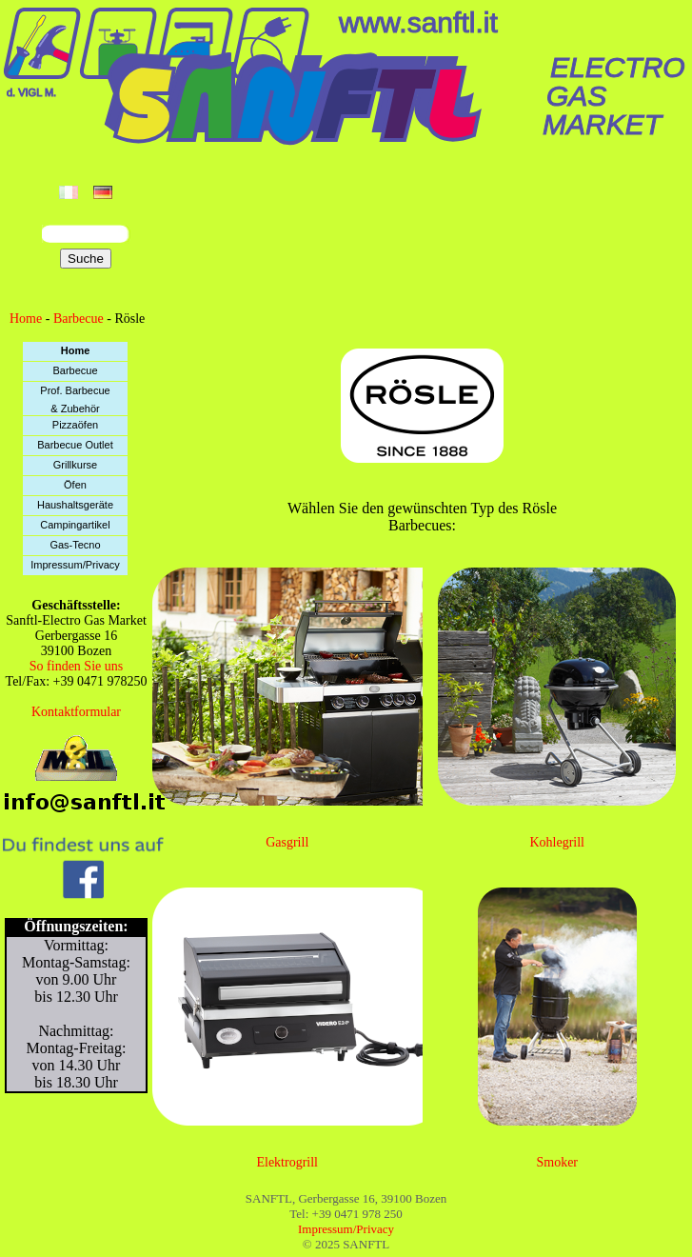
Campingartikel (74, 524)
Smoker (557, 1162)
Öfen (75, 484)
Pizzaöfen (75, 424)
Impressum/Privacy (75, 564)
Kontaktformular (76, 712)
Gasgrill (287, 842)
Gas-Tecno (74, 544)
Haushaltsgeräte (75, 504)
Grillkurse (75, 464)
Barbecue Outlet (75, 444)
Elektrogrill (287, 1162)
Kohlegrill (556, 842)
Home (26, 318)
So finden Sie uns (76, 666)
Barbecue (78, 318)
